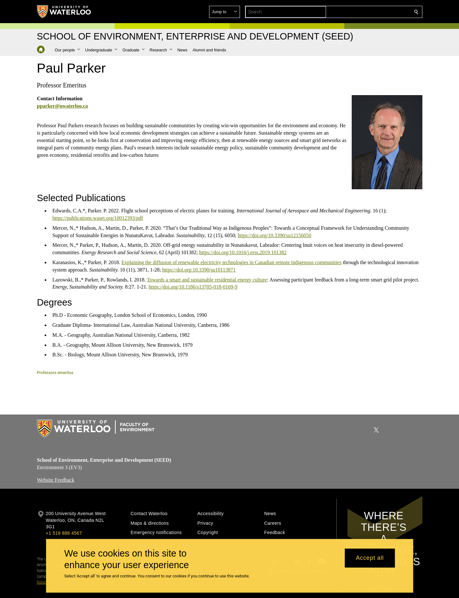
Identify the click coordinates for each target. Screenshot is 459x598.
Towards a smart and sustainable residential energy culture (207, 279)
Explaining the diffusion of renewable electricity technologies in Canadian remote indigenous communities (231, 262)
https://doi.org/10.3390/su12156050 (274, 235)
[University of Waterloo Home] (64, 11)
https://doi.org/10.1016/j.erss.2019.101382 (242, 252)
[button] (370, 12)
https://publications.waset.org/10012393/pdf (97, 218)
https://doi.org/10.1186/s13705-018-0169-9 (192, 287)
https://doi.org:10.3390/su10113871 (198, 269)
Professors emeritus (55, 372)
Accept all (370, 558)
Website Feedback (55, 480)
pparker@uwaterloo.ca (62, 106)
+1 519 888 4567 (64, 533)
